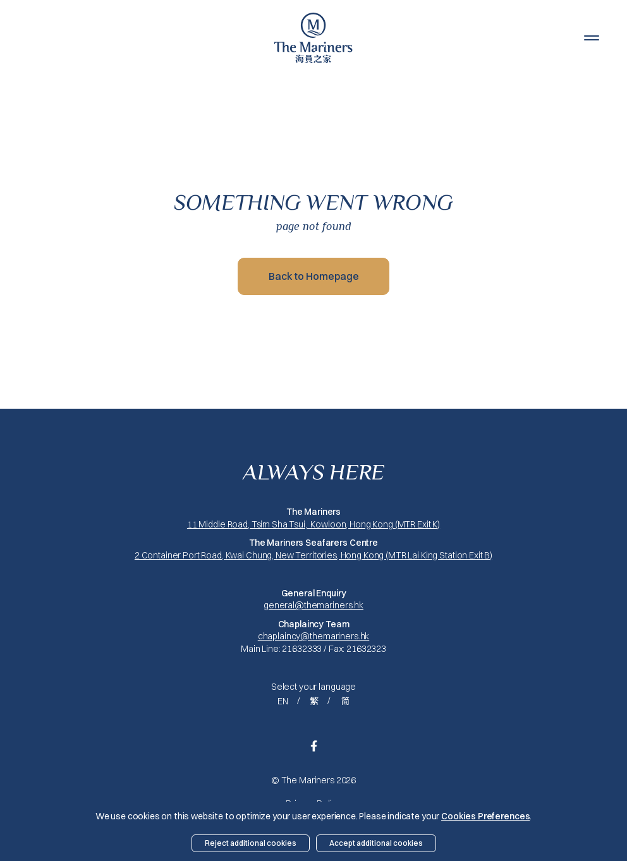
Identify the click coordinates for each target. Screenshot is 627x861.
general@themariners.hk (313, 605)
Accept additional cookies (376, 843)
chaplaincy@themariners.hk (314, 636)
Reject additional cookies (250, 843)
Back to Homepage (314, 276)
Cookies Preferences (485, 816)
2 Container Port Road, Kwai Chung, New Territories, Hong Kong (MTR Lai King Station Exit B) (313, 555)
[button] (591, 38)
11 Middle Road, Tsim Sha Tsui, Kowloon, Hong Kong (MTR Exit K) (313, 524)
